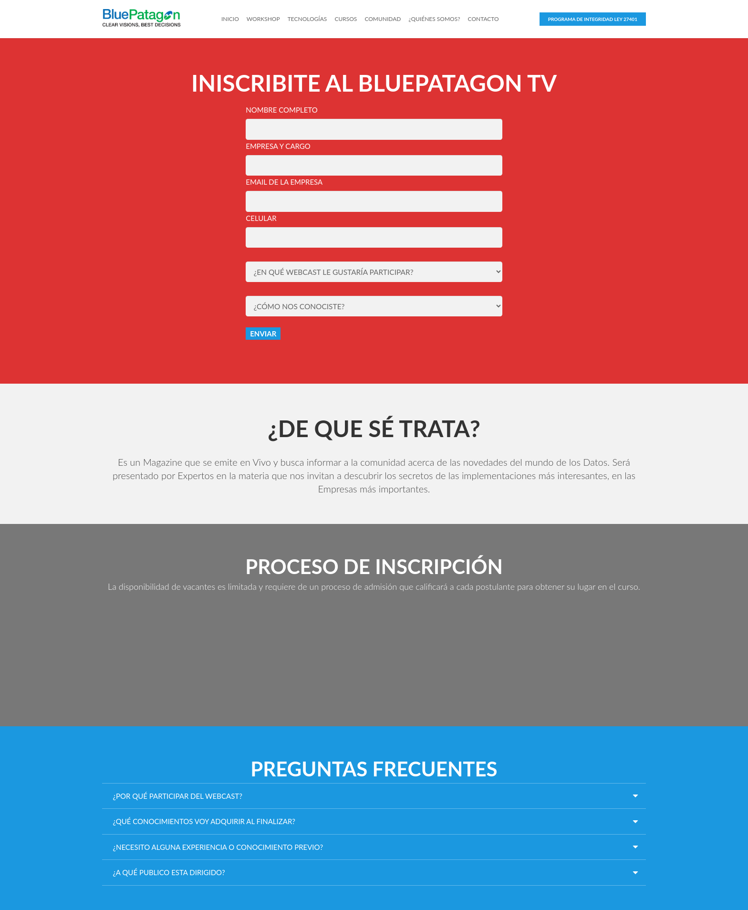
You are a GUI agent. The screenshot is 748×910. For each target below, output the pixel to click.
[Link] (149, 19)
